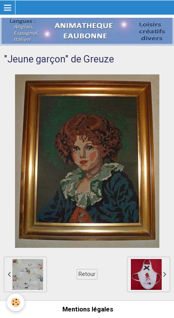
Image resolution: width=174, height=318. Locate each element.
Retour (87, 274)
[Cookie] (15, 302)
